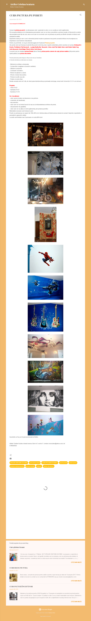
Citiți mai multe (76, 562)
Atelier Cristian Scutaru (22, 4)
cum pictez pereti (35, 462)
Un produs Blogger (45, 609)
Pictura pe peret (49, 43)
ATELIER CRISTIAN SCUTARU (18, 462)
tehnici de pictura (49, 466)
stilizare (39, 466)
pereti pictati (63, 462)
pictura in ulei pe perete (17, 466)
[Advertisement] (45, 522)
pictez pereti (73, 462)
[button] (80, 15)
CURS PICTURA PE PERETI (49, 462)
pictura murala (30, 466)
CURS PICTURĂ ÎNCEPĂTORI (21, 586)
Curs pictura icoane (17, 547)
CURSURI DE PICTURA (18, 568)
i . (54, 43)
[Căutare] (84, 5)
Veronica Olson (52, 612)
